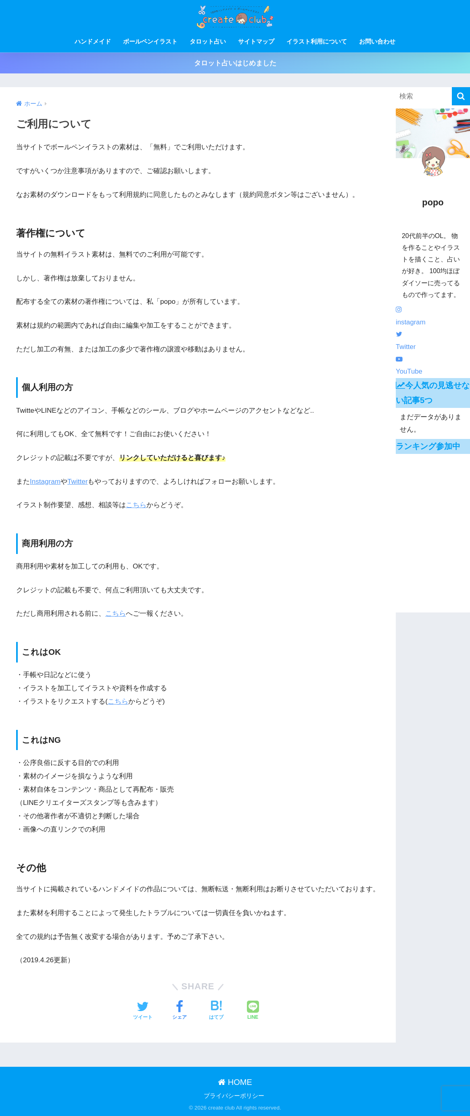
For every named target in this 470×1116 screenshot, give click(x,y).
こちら (136, 505)
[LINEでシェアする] (252, 1011)
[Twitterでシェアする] (142, 1011)
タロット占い (208, 41)
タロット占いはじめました (235, 63)
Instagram (45, 481)
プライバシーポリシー (234, 1096)
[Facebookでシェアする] (179, 1011)
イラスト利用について (316, 41)
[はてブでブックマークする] (216, 1011)
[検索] (461, 96)
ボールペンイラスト (150, 41)
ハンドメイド (93, 41)
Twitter (77, 481)
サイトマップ (256, 41)
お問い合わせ (377, 41)
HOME (235, 1082)
